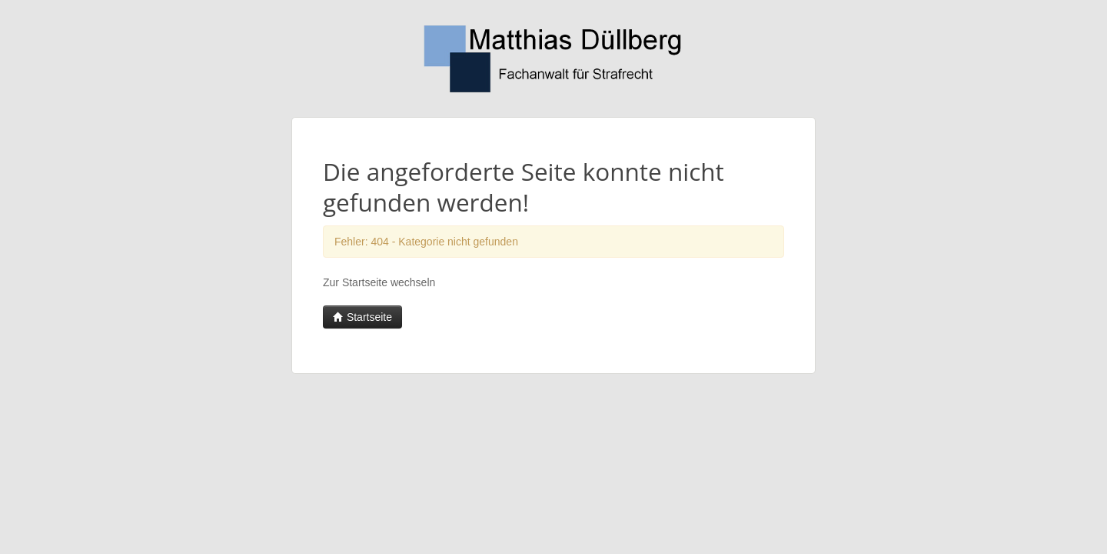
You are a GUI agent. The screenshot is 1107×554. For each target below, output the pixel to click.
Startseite (362, 317)
